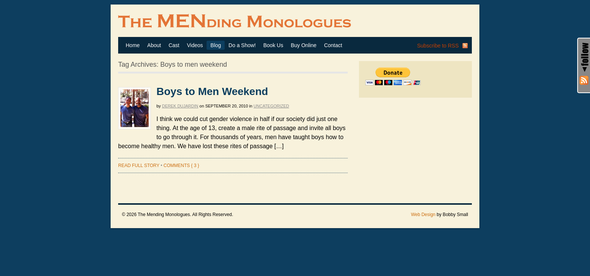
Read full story (139, 165)
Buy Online (303, 45)
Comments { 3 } (181, 165)
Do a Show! (241, 45)
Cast (174, 45)
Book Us (273, 45)
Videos (195, 45)
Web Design (423, 214)
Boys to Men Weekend (212, 91)
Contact (333, 45)
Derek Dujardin (180, 106)
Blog (215, 45)
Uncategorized (271, 106)
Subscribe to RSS (438, 46)
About (154, 45)
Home (133, 45)
